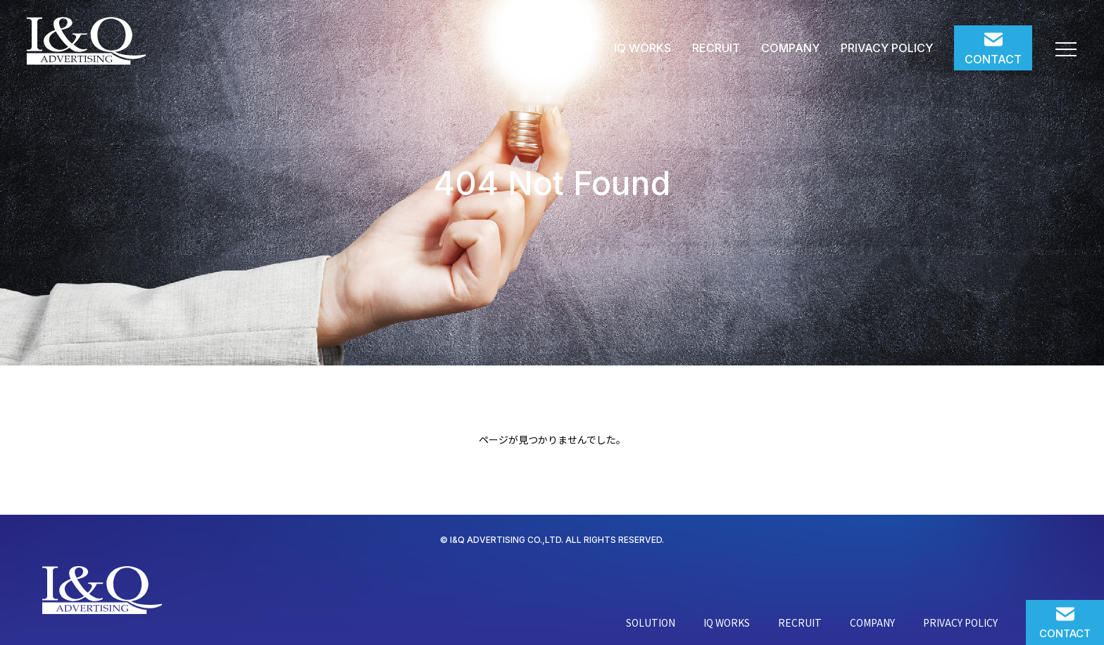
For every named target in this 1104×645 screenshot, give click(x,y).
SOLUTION (563, 48)
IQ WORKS (642, 48)
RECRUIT (716, 48)
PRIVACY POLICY (887, 48)
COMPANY (790, 48)
